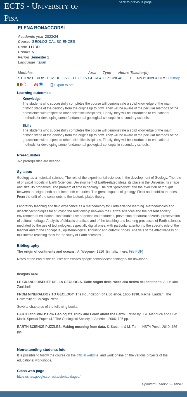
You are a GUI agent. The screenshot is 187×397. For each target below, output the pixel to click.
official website (87, 355)
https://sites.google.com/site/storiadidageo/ (49, 377)
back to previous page (135, 2)
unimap (174, 78)
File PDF (135, 251)
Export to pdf (62, 85)
